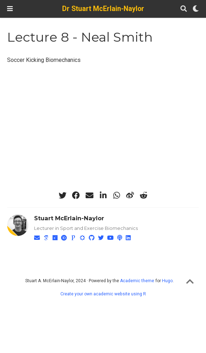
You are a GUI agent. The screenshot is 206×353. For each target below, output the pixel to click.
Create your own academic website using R (103, 293)
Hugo (167, 280)
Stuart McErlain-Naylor (69, 218)
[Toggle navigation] (10, 9)
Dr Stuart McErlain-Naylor (103, 9)
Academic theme (137, 280)
